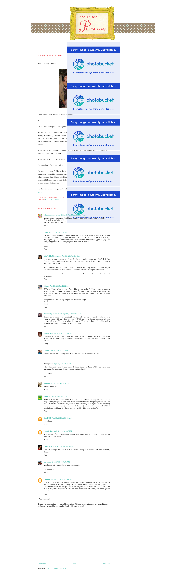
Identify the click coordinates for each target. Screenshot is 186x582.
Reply (46, 225)
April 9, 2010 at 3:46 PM (62, 431)
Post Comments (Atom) (57, 568)
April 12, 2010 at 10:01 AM (59, 462)
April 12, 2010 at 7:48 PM (62, 479)
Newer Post (42, 563)
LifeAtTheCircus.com (52, 256)
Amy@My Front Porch (53, 314)
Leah (46, 232)
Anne (46, 396)
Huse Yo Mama (50, 446)
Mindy (46, 286)
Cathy (46, 351)
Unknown (48, 479)
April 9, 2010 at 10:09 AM (61, 418)
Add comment (44, 499)
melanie (47, 383)
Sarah (46, 462)
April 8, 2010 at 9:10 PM (60, 383)
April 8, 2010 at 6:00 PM (58, 351)
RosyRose (48, 333)
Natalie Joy (48, 431)
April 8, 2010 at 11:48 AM (71, 256)
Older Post (106, 563)
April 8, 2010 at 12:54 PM (62, 333)
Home (74, 563)
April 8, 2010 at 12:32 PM (72, 314)
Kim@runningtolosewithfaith (55, 215)
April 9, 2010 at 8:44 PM (66, 446)
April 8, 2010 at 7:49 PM (63, 364)
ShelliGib (47, 418)
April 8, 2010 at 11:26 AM (58, 232)
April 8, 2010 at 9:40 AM (77, 215)
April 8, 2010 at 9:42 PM (58, 396)
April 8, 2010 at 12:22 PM (59, 286)
